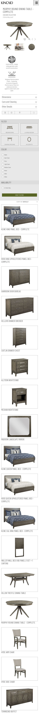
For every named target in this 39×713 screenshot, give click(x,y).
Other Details (19, 106)
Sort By (19, 202)
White (4, 177)
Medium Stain (6, 167)
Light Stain (6, 164)
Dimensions (19, 96)
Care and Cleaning (19, 101)
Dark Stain (6, 158)
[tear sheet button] (5, 112)
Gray (4, 161)
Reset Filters (19, 195)
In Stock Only (6, 188)
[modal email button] (33, 112)
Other (4, 173)
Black (4, 154)
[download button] (24, 39)
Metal (4, 170)
